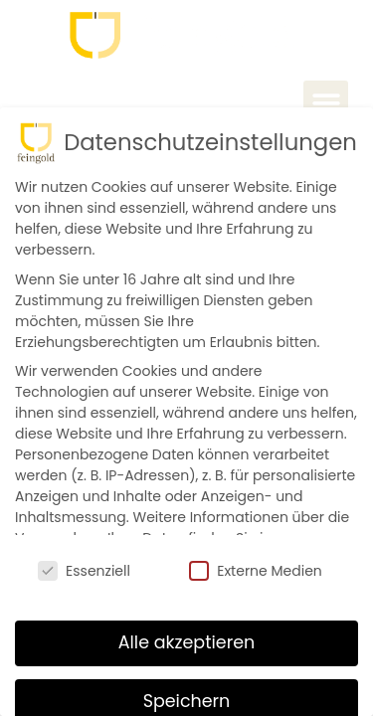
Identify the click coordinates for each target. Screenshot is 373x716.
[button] (325, 103)
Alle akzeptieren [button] (187, 642)
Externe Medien (255, 571)
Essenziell (84, 571)
